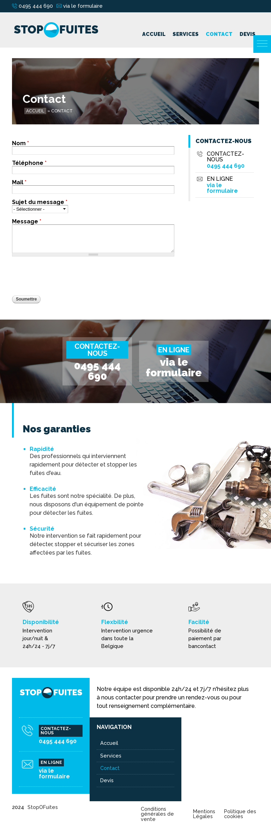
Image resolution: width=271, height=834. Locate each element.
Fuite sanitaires (203, 768)
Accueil (153, 34)
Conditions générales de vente (157, 814)
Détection (197, 756)
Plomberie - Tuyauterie (213, 780)
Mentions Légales (204, 813)
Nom (20, 143)
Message (26, 221)
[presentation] (65, 276)
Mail (19, 182)
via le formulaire (83, 6)
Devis (247, 34)
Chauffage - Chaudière (212, 743)
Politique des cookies (240, 813)
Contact (219, 34)
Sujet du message (39, 202)
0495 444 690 (36, 6)
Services (186, 34)
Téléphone (29, 163)
